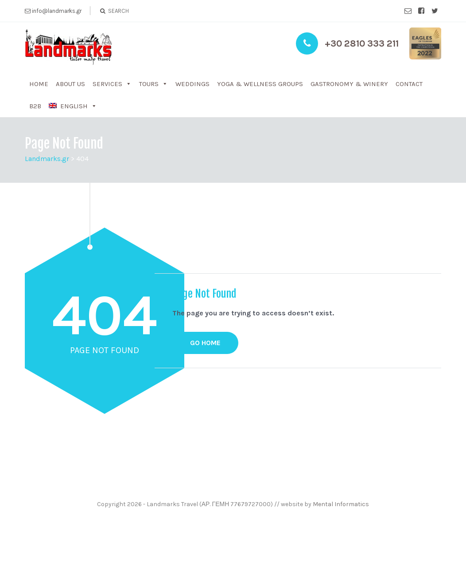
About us (70, 84)
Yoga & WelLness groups (260, 84)
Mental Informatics (341, 504)
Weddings (192, 84)
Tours (149, 84)
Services (107, 84)
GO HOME (205, 342)
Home (38, 84)
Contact (409, 84)
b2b (35, 106)
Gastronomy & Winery (349, 84)
